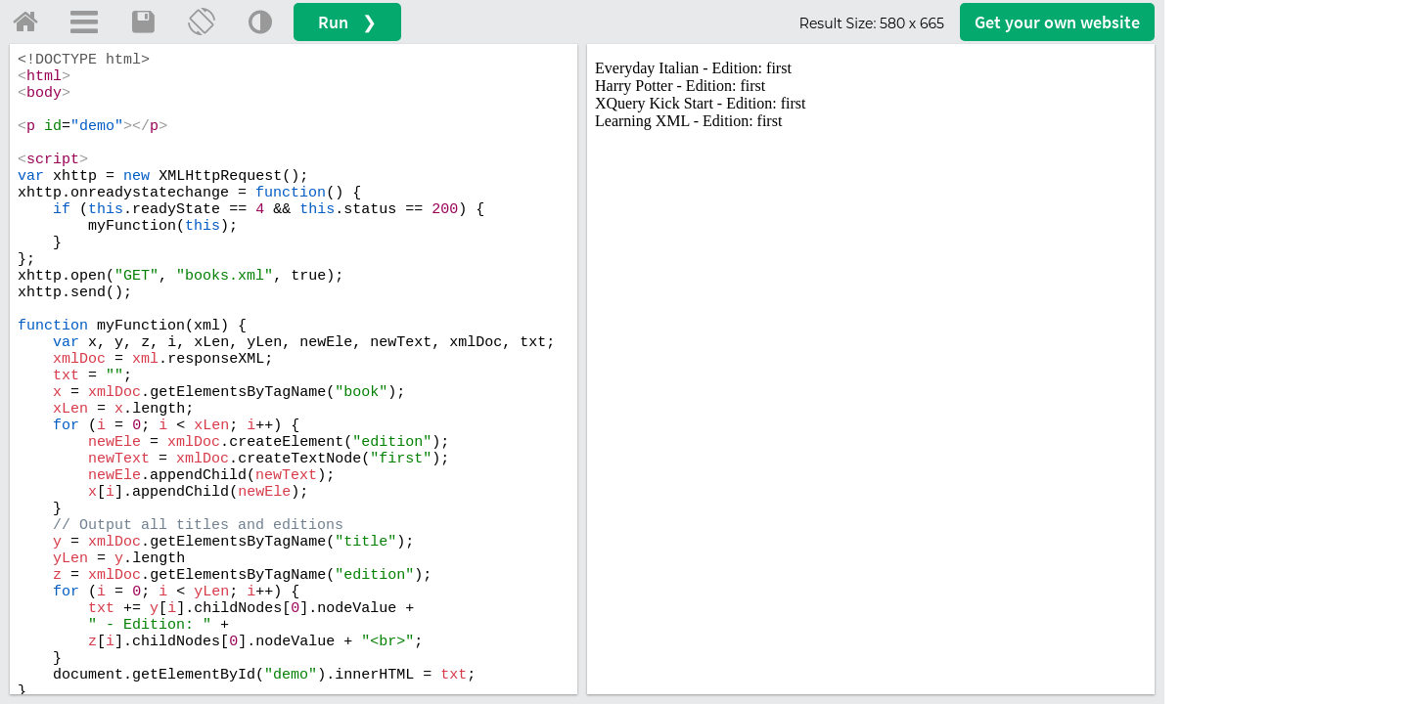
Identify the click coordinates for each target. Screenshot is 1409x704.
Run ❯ (347, 22)
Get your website (1057, 22)
